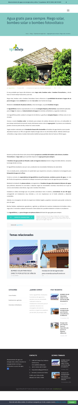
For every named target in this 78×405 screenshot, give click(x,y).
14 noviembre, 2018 (64, 332)
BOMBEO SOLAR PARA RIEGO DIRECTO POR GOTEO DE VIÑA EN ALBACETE (23, 287)
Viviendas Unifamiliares (45, 88)
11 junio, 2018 (20, 88)
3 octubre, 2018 (63, 349)
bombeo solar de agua (59, 231)
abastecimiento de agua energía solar (50, 230)
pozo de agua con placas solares (55, 232)
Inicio (27, 33)
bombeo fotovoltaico (41, 231)
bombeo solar (50, 231)
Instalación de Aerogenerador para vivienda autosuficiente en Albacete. (53, 287)
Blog (31, 33)
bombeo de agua (64, 230)
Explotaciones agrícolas (40, 33)
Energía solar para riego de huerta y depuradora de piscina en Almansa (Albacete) (64, 342)
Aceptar (72, 402)
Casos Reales (12, 309)
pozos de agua (42, 233)
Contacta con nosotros (21, 231)
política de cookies (61, 402)
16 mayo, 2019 (63, 317)
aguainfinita (12, 88)
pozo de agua (43, 232)
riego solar (49, 233)
